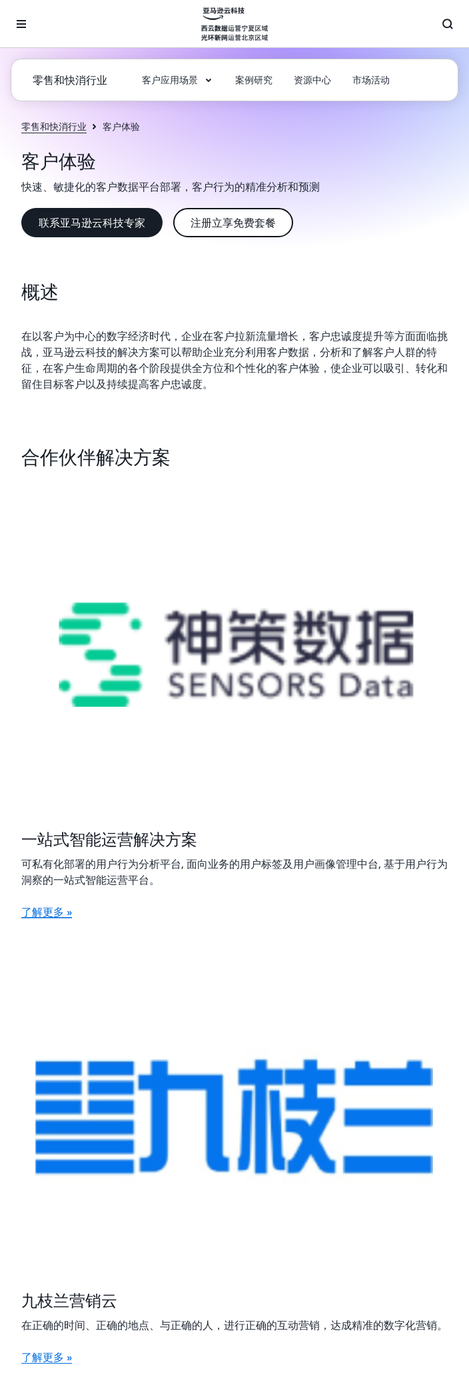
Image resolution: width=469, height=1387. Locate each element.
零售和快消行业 (54, 126)
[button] (178, 80)
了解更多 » (46, 911)
